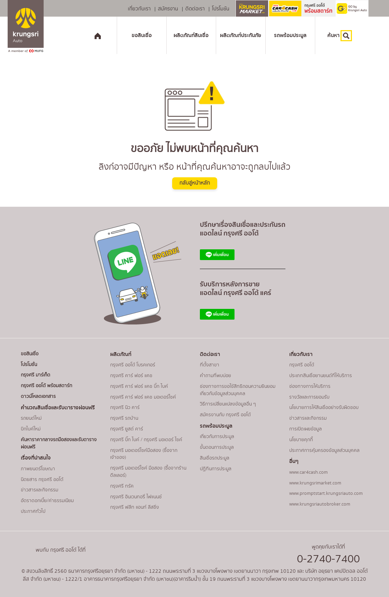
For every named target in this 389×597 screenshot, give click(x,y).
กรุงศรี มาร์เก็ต (35, 375)
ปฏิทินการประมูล (215, 468)
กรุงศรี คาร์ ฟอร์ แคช (131, 375)
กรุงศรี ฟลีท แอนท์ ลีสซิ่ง (134, 507)
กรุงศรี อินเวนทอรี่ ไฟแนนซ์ (136, 496)
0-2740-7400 (328, 559)
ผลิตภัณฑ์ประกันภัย (240, 35)
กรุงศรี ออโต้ (301, 365)
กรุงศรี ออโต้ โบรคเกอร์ (132, 365)
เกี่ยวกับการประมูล (217, 436)
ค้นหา (339, 35)
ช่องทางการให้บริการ (309, 386)
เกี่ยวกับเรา (139, 9)
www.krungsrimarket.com (315, 483)
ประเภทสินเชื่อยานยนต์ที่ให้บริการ (320, 375)
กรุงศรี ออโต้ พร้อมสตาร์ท (46, 385)
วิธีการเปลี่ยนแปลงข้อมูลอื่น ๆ (228, 404)
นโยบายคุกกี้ (301, 439)
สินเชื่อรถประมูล (214, 458)
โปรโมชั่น (29, 364)
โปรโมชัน (220, 9)
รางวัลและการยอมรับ (309, 397)
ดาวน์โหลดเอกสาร (38, 396)
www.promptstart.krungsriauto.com (326, 493)
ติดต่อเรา (195, 9)
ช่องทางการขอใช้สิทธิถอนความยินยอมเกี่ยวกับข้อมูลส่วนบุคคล (237, 390)
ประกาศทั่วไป (33, 511)
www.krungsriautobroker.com (319, 504)
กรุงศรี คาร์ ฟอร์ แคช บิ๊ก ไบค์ (139, 386)
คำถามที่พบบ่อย (215, 375)
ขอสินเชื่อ (142, 35)
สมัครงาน (168, 9)
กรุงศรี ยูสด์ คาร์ (126, 429)
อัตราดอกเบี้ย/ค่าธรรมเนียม (47, 500)
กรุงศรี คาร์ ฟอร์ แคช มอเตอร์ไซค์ (143, 397)
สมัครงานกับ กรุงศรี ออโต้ (225, 414)
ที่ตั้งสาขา (209, 365)
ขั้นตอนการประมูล (217, 447)
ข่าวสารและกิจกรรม (39, 490)
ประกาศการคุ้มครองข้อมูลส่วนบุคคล (324, 450)
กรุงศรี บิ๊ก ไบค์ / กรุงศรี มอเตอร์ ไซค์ (146, 439)
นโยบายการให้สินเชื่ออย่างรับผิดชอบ (324, 407)
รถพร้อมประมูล (290, 35)
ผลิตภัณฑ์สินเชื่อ (191, 35)
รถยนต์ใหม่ (31, 418)
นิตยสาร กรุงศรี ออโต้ (42, 479)
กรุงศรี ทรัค (122, 486)
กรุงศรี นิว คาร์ (125, 407)
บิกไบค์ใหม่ (31, 429)
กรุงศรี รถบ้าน (124, 418)
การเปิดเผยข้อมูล (305, 429)
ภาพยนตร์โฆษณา (38, 468)
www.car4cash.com (308, 472)
